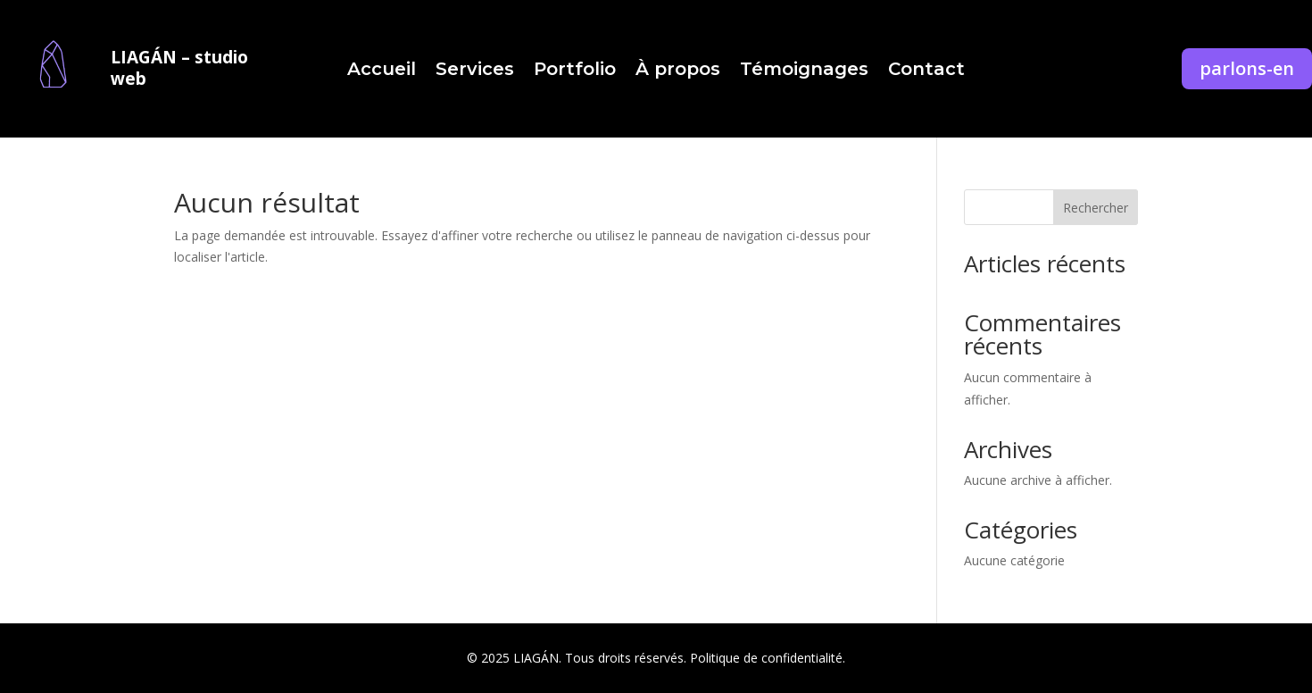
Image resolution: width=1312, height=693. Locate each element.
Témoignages (804, 71)
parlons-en (1247, 68)
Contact (926, 71)
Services (475, 71)
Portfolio (575, 71)
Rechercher (1095, 207)
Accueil (381, 71)
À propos (677, 71)
